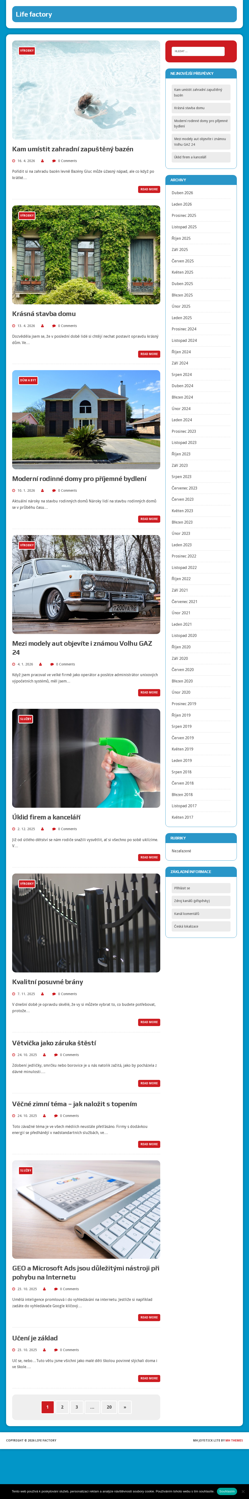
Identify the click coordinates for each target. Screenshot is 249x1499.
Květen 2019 (182, 749)
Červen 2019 (183, 738)
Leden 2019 (182, 760)
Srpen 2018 (182, 772)
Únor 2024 (181, 408)
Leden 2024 (182, 420)
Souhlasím (227, 1491)
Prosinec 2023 (184, 431)
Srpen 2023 (182, 476)
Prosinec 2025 (184, 215)
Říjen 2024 (181, 352)
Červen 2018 (183, 783)
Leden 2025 (182, 318)
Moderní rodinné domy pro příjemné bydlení (79, 478)
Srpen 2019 (182, 726)
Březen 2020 (182, 681)
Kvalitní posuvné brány (47, 982)
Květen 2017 (182, 817)
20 (109, 1407)
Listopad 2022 (184, 567)
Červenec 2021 (185, 601)
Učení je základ (35, 1338)
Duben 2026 (182, 193)
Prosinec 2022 (184, 556)
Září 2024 (180, 363)
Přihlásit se (182, 888)
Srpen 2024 (182, 374)
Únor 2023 (181, 533)
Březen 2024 (182, 397)
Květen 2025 (182, 272)
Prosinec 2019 (184, 703)
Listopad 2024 (184, 340)
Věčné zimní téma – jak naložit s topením (74, 1104)
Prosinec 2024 (184, 329)
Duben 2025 (182, 283)
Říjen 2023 (181, 454)
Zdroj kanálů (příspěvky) (192, 901)
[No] (242, 1491)
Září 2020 (180, 658)
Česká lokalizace (186, 926)
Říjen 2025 (181, 238)
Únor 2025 (181, 306)
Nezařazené (181, 851)
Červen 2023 (183, 499)
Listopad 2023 (184, 442)
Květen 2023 (182, 511)
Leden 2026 (182, 204)
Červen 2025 (183, 261)
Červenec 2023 (185, 488)
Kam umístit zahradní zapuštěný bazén (72, 149)
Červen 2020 (183, 669)
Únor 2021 (181, 613)
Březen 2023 (182, 522)
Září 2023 (180, 465)
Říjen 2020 (181, 647)
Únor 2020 (181, 692)
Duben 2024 (182, 386)
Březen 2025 (182, 295)
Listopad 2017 (184, 806)
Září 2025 (180, 249)
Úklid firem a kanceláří (46, 817)
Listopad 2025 (184, 227)
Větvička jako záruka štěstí (54, 1043)
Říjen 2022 (181, 579)
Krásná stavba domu (44, 313)
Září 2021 (180, 590)
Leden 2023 (182, 545)
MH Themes (234, 1440)
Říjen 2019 (181, 715)
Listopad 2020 (184, 635)
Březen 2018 (182, 794)
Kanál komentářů (186, 914)
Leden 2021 (182, 624)
